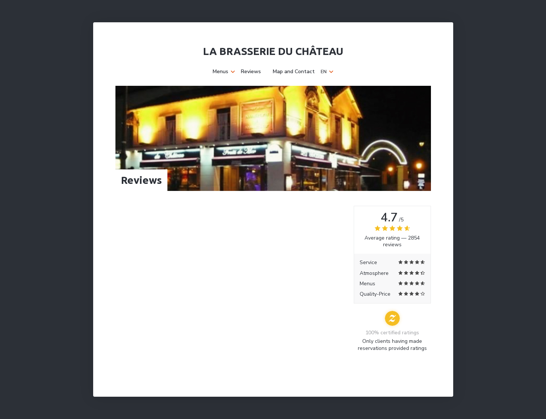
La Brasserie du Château (273, 51)
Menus (224, 71)
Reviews (251, 71)
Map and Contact (294, 71)
